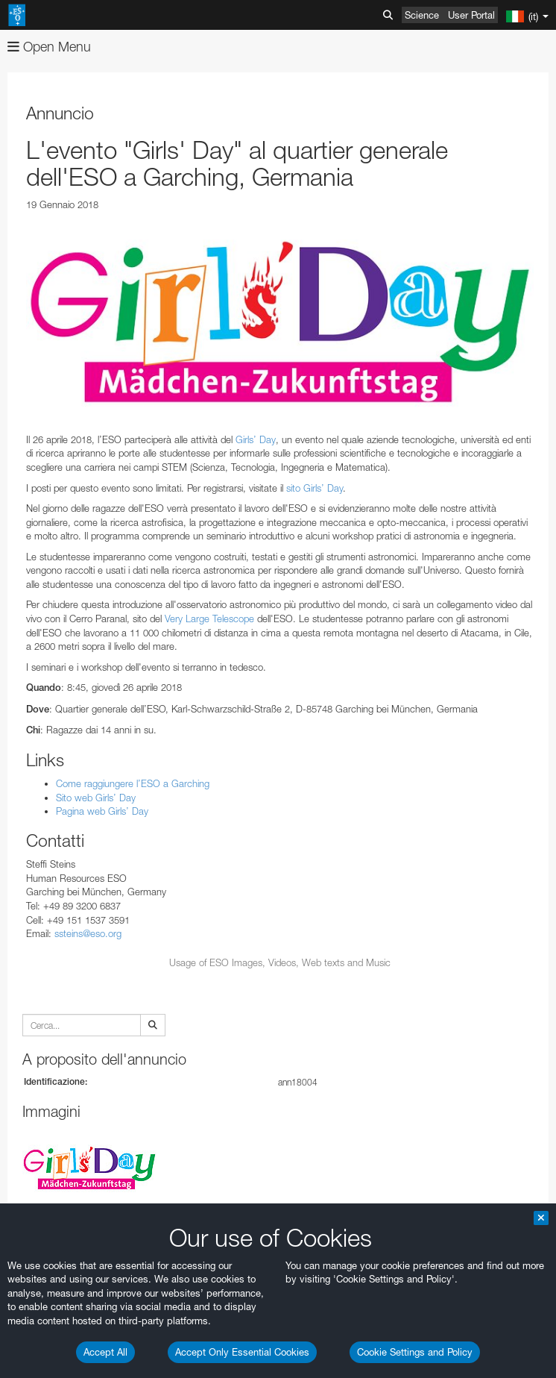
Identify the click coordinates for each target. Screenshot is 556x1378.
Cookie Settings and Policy (415, 1352)
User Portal (471, 15)
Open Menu (49, 46)
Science (422, 15)
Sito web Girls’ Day (96, 798)
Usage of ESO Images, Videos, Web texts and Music (280, 962)
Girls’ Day (256, 439)
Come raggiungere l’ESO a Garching (132, 783)
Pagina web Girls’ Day (102, 811)
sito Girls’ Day (314, 488)
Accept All (105, 1352)
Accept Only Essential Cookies (242, 1352)
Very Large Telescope (209, 618)
